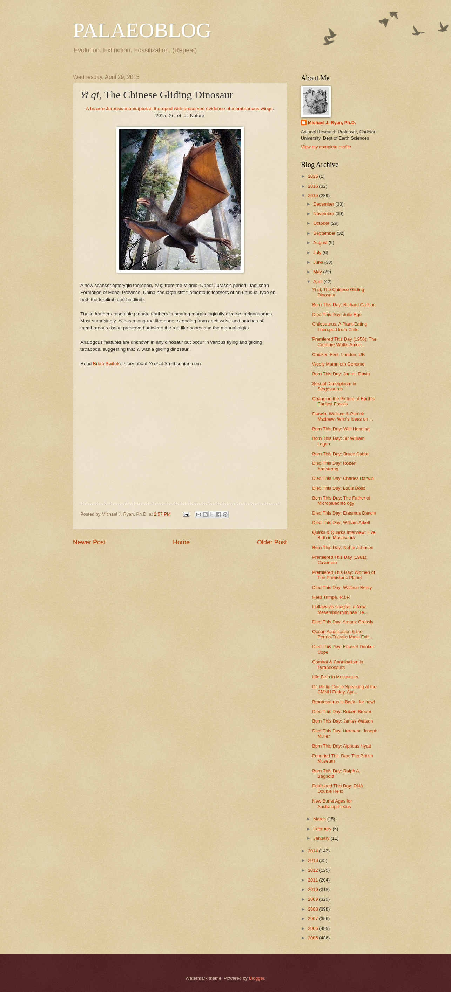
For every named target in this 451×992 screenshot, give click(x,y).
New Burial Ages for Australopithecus (332, 803)
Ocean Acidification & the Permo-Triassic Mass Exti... (342, 634)
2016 (313, 186)
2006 (313, 928)
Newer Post (89, 542)
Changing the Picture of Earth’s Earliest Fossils (343, 401)
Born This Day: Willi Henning (341, 428)
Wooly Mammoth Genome (338, 364)
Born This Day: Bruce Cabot (340, 453)
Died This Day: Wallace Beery (342, 587)
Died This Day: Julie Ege (337, 314)
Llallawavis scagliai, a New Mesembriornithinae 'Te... (340, 609)
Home (181, 542)
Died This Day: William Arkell (341, 522)
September (325, 233)
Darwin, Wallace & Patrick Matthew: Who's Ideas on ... (342, 416)
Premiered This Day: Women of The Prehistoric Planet (343, 575)
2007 (313, 918)
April (318, 281)
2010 (313, 889)
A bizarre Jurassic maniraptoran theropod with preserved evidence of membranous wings (179, 108)
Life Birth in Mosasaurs (335, 676)
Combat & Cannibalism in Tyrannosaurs (337, 664)
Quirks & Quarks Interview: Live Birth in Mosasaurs (343, 535)
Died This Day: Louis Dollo (338, 488)
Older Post (272, 542)
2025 (313, 176)
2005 (313, 937)
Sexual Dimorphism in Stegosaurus (334, 386)
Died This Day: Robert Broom (341, 711)
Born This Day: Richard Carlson (344, 304)
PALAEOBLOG (142, 30)
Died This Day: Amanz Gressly (342, 621)
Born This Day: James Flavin (341, 373)
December (324, 204)
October (321, 223)
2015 (313, 195)
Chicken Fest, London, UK (338, 354)
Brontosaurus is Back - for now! (343, 701)
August (321, 242)
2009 (313, 899)
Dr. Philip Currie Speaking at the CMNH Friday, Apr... (344, 689)
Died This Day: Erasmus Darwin (344, 513)
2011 (313, 880)
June (318, 262)
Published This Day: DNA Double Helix (337, 788)
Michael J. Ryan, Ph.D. (332, 122)
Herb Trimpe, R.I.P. (331, 597)
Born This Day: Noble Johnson (342, 547)
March (320, 819)
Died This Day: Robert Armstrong (334, 466)
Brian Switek (106, 363)
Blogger (256, 978)
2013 (313, 860)
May (318, 271)
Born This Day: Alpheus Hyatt (341, 746)
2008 (313, 909)
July (317, 252)
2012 (313, 870)
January (321, 838)
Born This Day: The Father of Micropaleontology (341, 500)
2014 (313, 850)
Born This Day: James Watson (342, 721)
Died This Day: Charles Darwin (343, 478)
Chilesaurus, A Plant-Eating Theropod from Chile (339, 326)
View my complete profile (326, 146)
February (322, 828)
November (324, 213)
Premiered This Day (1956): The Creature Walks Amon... (344, 341)
